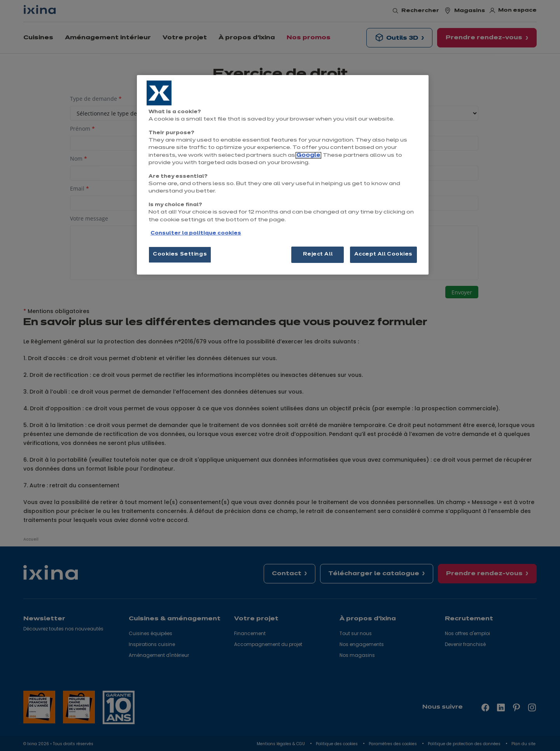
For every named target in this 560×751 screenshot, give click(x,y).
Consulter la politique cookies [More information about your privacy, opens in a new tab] (195, 233)
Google (308, 155)
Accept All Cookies (383, 254)
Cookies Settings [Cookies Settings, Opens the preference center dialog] (180, 254)
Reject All (318, 254)
